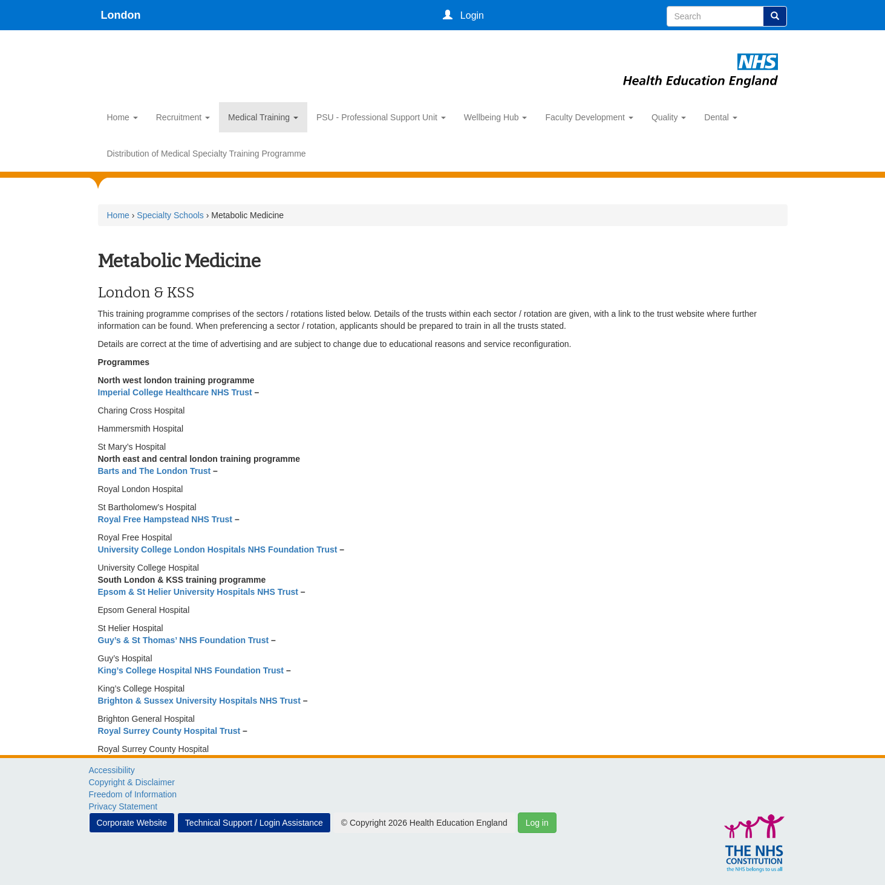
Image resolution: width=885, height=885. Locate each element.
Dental (720, 117)
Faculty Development (589, 117)
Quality (669, 117)
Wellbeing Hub (495, 117)
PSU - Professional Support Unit (381, 117)
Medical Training (263, 117)
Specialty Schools (170, 215)
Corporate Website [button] (132, 823)
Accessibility (112, 770)
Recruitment (183, 117)
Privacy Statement (123, 806)
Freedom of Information (133, 794)
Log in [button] (537, 823)
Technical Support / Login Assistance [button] (254, 823)
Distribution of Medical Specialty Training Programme (206, 153)
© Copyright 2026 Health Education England (424, 823)
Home (122, 117)
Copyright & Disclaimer (132, 782)
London (121, 15)
